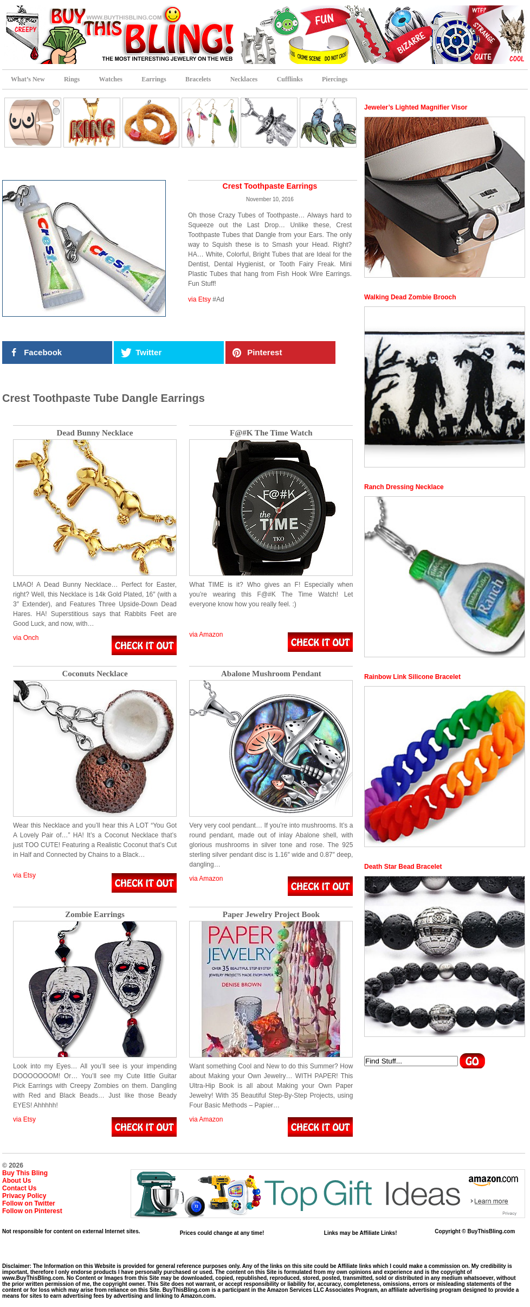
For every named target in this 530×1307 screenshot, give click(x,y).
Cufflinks (290, 79)
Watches (110, 79)
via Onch (25, 638)
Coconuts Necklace (94, 674)
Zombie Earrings (95, 915)
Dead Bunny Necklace (95, 433)
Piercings (334, 79)
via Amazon (206, 634)
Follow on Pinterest (32, 1211)
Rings (72, 79)
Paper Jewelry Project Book (271, 915)
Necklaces (244, 79)
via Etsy (199, 299)
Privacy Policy (24, 1196)
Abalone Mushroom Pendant (271, 674)
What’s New (28, 79)
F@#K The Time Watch (271, 433)
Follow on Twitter (28, 1203)
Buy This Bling (25, 1173)
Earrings (153, 79)
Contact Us (19, 1188)
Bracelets (198, 79)
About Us (16, 1180)
